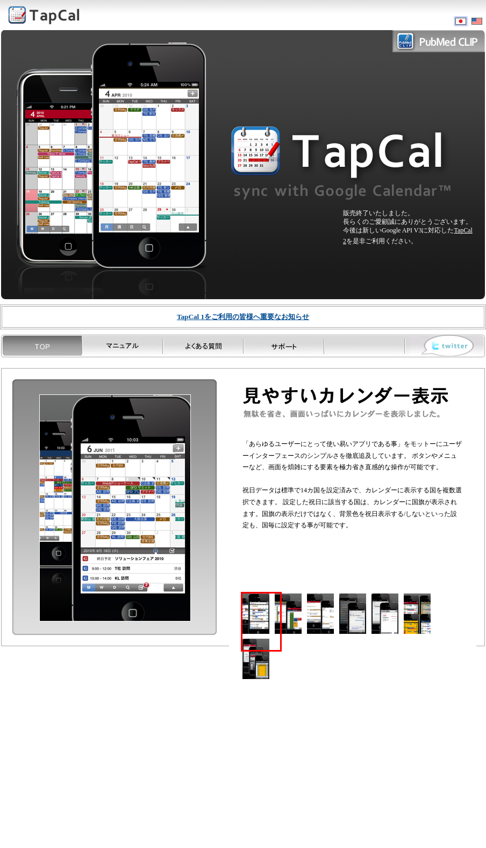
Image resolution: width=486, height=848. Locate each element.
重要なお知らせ (243, 317)
